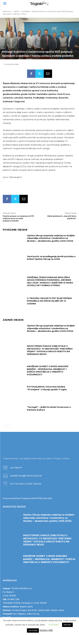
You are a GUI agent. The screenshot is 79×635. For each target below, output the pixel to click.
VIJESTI (16, 11)
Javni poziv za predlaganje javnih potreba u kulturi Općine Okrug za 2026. (51, 257)
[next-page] (9, 425)
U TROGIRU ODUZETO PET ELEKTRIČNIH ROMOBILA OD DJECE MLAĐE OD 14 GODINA (49, 301)
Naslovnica (7, 11)
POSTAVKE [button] (54, 625)
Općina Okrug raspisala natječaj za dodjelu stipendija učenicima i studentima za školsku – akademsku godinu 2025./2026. (51, 238)
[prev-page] (4, 425)
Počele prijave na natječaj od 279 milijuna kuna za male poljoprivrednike (18, 218)
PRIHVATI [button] (67, 625)
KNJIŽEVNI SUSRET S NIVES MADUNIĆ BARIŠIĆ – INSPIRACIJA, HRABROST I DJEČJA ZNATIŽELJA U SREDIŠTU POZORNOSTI (47, 370)
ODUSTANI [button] (33, 630)
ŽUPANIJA (25, 11)
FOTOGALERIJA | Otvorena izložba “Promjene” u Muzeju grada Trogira (47, 388)
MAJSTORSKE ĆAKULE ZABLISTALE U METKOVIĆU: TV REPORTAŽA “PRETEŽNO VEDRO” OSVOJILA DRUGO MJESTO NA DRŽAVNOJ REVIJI (50, 350)
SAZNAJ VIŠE (46, 630)
